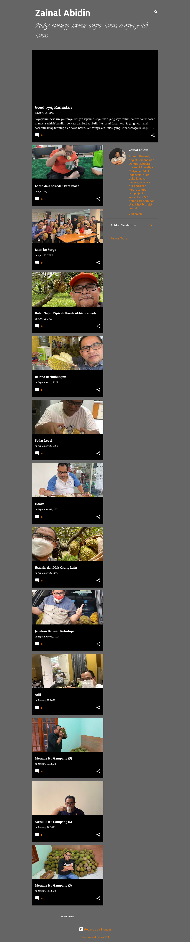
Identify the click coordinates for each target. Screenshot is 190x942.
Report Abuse (119, 238)
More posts (67, 916)
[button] (153, 135)
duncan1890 (103, 936)
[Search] (156, 11)
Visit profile (135, 213)
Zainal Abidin (138, 150)
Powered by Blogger (95, 929)
